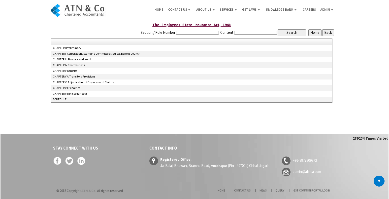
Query (277, 190)
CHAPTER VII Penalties (66, 88)
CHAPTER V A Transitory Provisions (74, 77)
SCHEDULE (59, 100)
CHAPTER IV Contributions (69, 65)
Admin (326, 9)
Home (159, 9)
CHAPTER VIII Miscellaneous (70, 94)
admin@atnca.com (306, 171)
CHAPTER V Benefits (65, 71)
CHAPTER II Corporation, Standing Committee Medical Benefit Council (96, 54)
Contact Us (179, 9)
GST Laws (251, 9)
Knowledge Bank (281, 9)
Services (228, 9)
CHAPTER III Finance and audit (72, 60)
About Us (205, 9)
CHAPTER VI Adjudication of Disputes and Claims (83, 82)
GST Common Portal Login (301, 190)
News (264, 190)
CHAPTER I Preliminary (67, 48)
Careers (309, 9)
